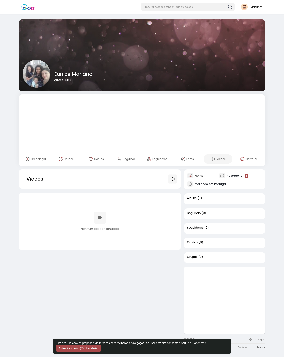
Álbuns (192, 198)
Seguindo (194, 213)
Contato (242, 347)
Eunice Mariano (73, 74)
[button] (188, 7)
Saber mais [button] (199, 343)
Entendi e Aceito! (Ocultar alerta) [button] (78, 348)
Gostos (192, 242)
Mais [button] (261, 347)
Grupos (192, 256)
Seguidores (195, 227)
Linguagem (257, 339)
